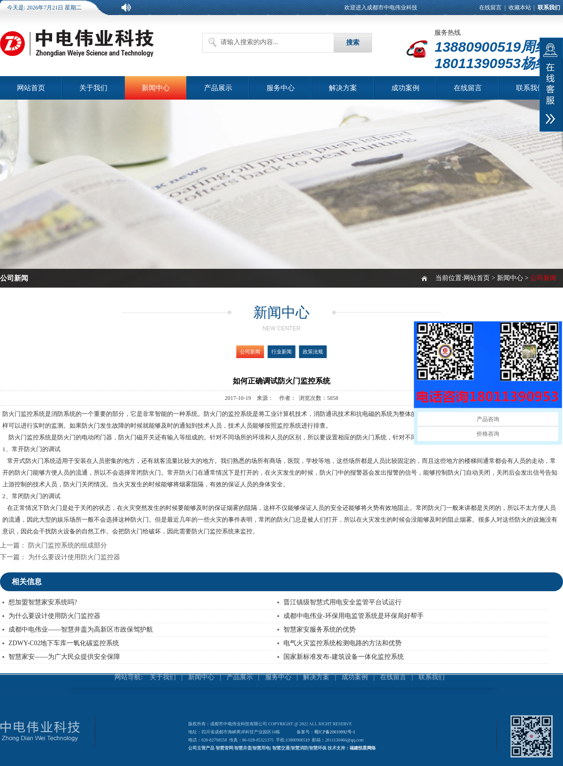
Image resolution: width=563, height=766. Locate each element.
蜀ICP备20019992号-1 (329, 733)
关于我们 (93, 88)
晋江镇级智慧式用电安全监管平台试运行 (342, 602)
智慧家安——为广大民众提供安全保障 (64, 656)
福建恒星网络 (352, 746)
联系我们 (530, 88)
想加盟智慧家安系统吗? (42, 602)
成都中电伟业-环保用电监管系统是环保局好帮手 (353, 615)
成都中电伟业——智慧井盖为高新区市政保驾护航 (80, 629)
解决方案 (343, 88)
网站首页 (31, 88)
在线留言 (490, 7)
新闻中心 (156, 88)
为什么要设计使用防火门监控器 (74, 557)
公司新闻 (256, 352)
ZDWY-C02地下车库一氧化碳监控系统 (63, 643)
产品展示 (218, 88)
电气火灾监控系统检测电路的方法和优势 (342, 643)
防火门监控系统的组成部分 (67, 545)
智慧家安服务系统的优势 (319, 629)
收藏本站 (520, 7)
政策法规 (307, 352)
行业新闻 (281, 352)
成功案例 (405, 88)
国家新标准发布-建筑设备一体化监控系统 (343, 656)
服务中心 (280, 88)
